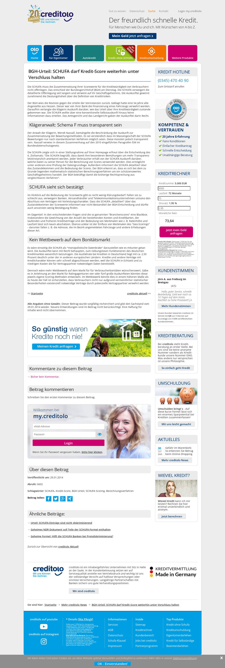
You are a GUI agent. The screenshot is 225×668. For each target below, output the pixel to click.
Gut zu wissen (117, 11)
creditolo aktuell (137, 293)
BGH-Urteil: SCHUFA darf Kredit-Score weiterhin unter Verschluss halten (135, 604)
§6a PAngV (85, 619)
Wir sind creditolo (84, 591)
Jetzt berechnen (172, 516)
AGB (110, 630)
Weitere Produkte (182, 58)
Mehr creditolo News (175, 460)
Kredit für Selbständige (180, 640)
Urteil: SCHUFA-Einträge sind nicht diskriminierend (61, 523)
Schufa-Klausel (117, 640)
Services (113, 624)
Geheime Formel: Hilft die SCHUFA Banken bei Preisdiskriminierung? (72, 536)
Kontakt (163, 11)
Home (34, 58)
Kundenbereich (144, 635)
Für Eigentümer (58, 58)
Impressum (115, 646)
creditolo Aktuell (68, 546)
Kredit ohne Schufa (177, 624)
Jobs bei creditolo (146, 640)
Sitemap (140, 624)
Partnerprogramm (146, 646)
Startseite (37, 293)
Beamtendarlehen (177, 646)
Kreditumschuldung (152, 58)
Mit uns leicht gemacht (176, 424)
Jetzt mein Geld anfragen (176, 231)
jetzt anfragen (132, 36)
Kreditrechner (143, 630)
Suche (151, 11)
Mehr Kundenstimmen (176, 306)
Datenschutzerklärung (184, 658)
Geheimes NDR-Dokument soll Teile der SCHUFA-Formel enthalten (71, 529)
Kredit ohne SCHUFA (120, 58)
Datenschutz (137, 11)
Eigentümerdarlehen (178, 635)
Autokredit (89, 58)
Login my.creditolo (190, 11)
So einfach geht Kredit (176, 368)
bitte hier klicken (92, 452)
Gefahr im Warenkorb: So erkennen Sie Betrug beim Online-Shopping (179, 451)
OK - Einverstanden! (112, 664)
